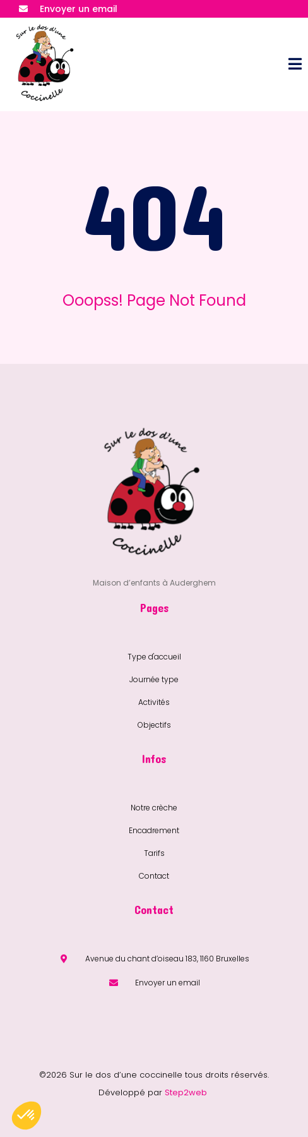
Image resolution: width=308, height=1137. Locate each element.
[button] (26, 1115)
